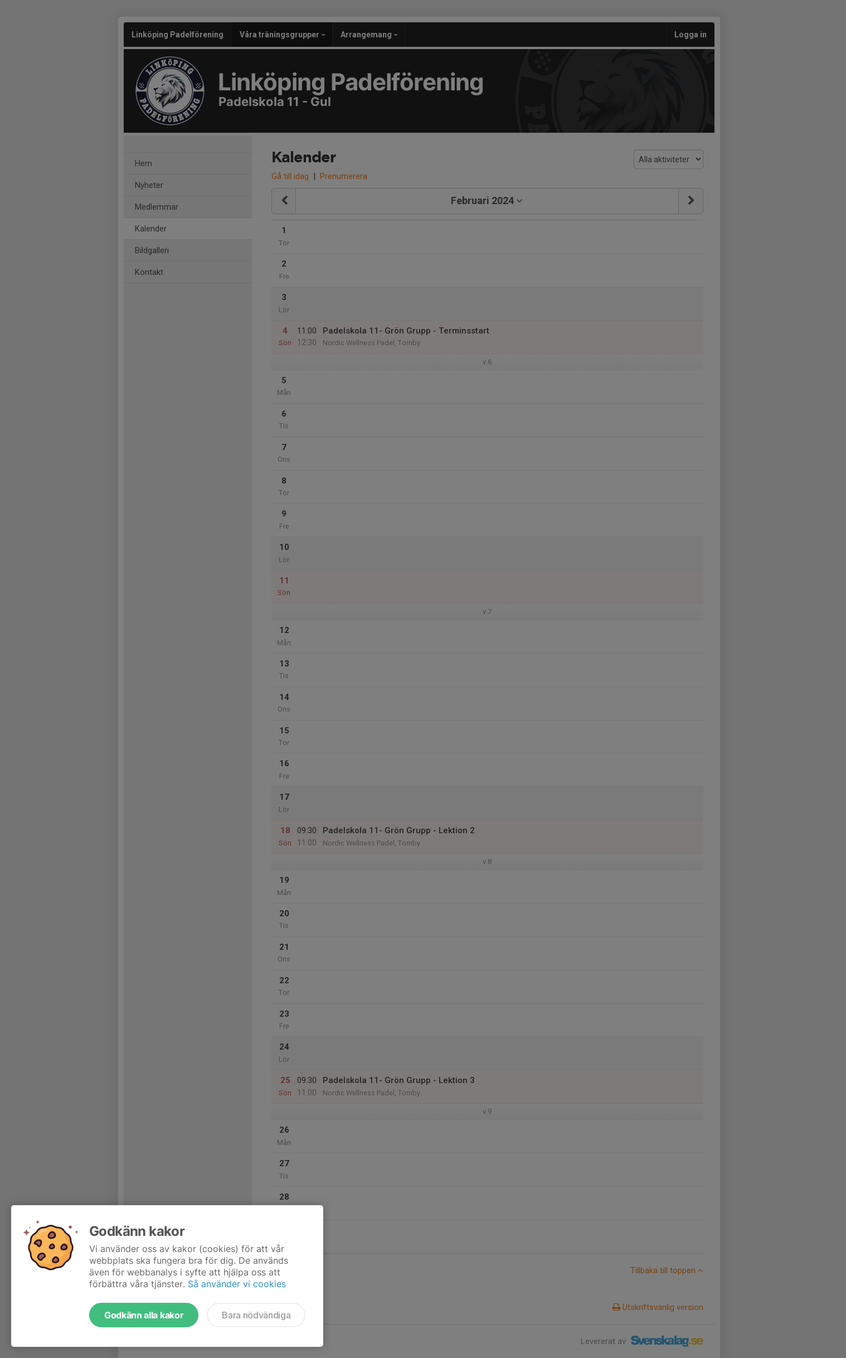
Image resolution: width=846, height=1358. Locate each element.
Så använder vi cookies (237, 1283)
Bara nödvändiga (256, 1315)
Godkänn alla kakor (143, 1315)
